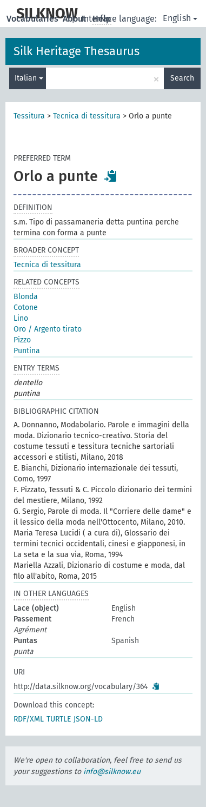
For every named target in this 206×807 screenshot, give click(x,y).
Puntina (27, 350)
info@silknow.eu (112, 771)
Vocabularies (33, 19)
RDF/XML (29, 719)
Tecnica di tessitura (87, 116)
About (75, 19)
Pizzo (22, 340)
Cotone (26, 307)
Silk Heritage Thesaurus (76, 51)
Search (182, 78)
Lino (21, 318)
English (180, 18)
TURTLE (58, 719)
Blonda (26, 296)
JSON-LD (88, 719)
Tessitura (29, 116)
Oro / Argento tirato (48, 329)
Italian (29, 78)
